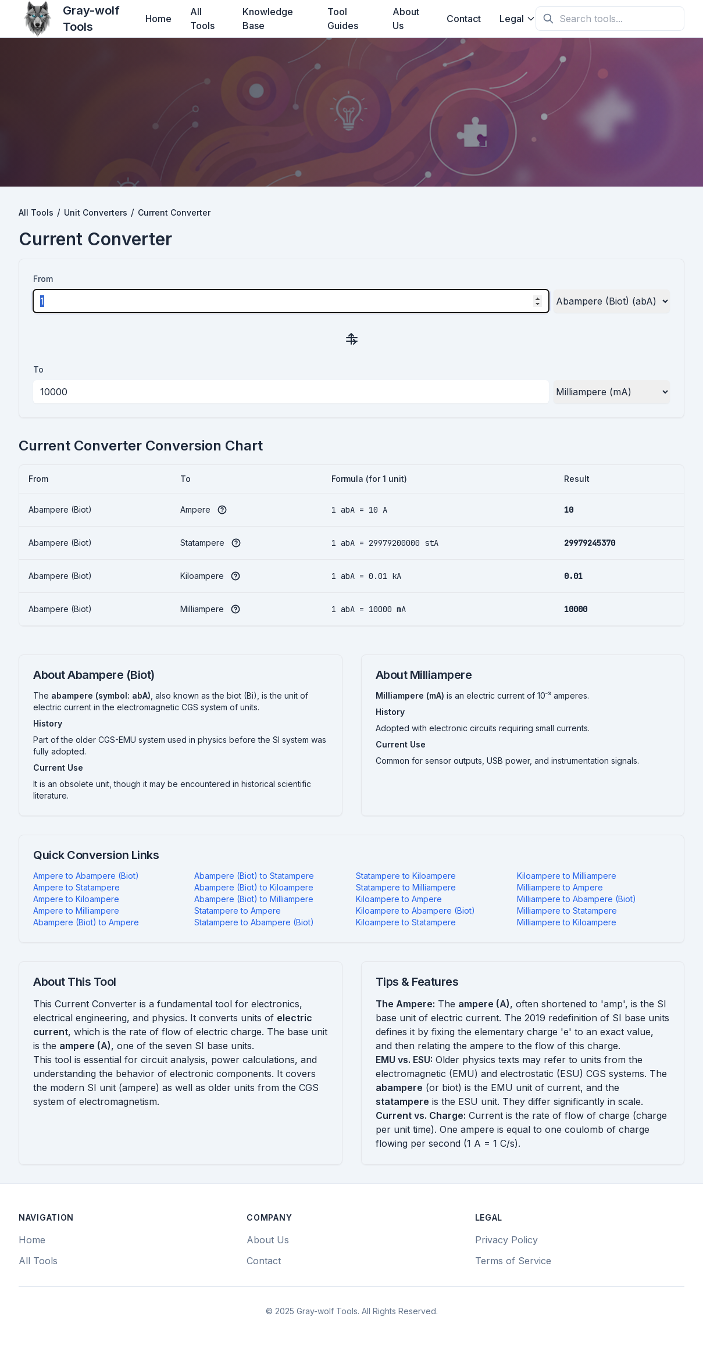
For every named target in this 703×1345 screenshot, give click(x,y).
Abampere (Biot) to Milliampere (253, 899)
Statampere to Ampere (237, 910)
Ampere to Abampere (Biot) (86, 876)
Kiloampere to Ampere (399, 899)
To (38, 369)
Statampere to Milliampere (406, 887)
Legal (517, 18)
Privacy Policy (506, 1240)
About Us (405, 18)
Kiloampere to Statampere (406, 922)
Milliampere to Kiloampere (566, 922)
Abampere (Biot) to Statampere (254, 876)
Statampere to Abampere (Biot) (254, 922)
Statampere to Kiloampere (406, 876)
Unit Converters (95, 212)
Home (158, 18)
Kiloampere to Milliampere (566, 876)
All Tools (202, 18)
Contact (464, 18)
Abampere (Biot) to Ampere (86, 922)
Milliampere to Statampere (567, 910)
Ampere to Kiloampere (76, 899)
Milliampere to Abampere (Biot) (576, 899)
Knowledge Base (267, 18)
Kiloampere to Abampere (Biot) (415, 910)
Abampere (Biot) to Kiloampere (253, 887)
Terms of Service (513, 1261)
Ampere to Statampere (76, 887)
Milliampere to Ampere (560, 887)
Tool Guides (342, 18)
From (43, 279)
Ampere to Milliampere (76, 910)
